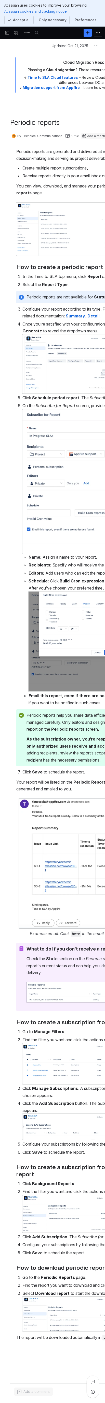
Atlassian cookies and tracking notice (35, 11)
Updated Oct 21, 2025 (70, 46)
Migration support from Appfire (51, 87)
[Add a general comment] (33, 1392)
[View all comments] (93, 1382)
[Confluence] (26, 33)
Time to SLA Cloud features (53, 77)
